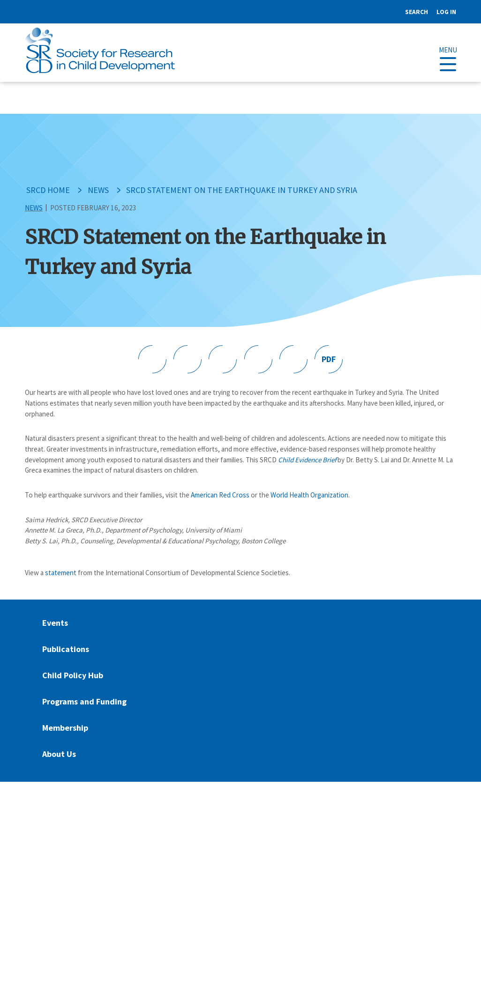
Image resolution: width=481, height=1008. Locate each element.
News (98, 190)
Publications (65, 649)
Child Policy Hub (72, 675)
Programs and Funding (84, 701)
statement (60, 572)
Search (416, 12)
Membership (65, 727)
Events (55, 622)
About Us (59, 754)
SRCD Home (48, 190)
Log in (446, 12)
